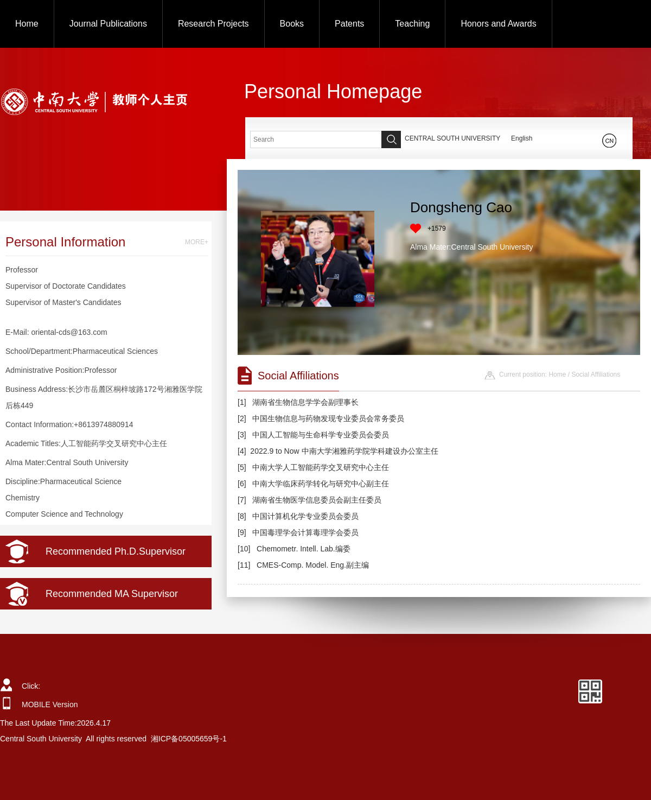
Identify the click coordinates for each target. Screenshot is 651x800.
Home (27, 23)
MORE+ (196, 242)
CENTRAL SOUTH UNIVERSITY (452, 138)
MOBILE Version (50, 704)
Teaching (412, 23)
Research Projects (213, 23)
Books (292, 23)
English (521, 138)
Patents (349, 23)
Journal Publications (108, 23)
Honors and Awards (498, 23)
